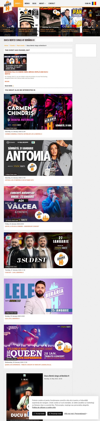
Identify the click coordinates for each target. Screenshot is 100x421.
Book (7, 81)
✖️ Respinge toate (55, 413)
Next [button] (96, 21)
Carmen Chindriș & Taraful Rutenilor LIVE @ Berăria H (23, 134)
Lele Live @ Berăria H (12, 318)
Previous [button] (3, 21)
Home (6, 45)
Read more (8, 86)
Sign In (87, 3)
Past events (21, 45)
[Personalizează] (75, 413)
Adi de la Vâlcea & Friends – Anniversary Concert (22, 226)
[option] (50, 22)
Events (18, 3)
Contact (51, 3)
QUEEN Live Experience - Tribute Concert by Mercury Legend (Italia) (28, 364)
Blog (34, 3)
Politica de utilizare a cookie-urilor (44, 407)
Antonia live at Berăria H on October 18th (19, 180)
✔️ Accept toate (39, 413)
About (42, 3)
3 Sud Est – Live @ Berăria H (14, 272)
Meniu (27, 3)
